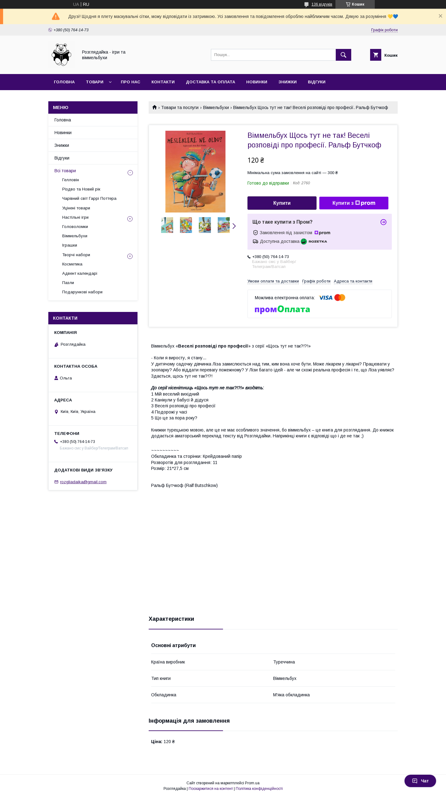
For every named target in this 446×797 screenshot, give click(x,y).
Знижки (287, 82)
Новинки (256, 82)
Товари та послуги (180, 107)
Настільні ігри (75, 217)
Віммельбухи (216, 107)
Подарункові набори (82, 292)
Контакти (163, 82)
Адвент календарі (79, 273)
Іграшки (69, 245)
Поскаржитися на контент (211, 788)
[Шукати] (343, 55)
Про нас (130, 82)
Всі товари (65, 170)
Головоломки (75, 226)
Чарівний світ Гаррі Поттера (89, 198)
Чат (420, 781)
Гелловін (70, 179)
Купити (282, 203)
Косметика (72, 264)
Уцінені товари (76, 208)
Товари (94, 82)
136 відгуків (322, 4)
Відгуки (317, 82)
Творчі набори (76, 254)
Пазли (68, 282)
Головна (64, 82)
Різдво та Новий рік (81, 189)
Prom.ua (252, 783)
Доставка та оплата (210, 82)
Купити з (353, 203)
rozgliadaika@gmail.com (83, 482)
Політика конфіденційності (259, 788)
